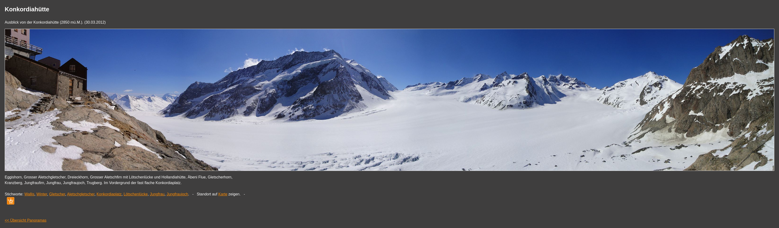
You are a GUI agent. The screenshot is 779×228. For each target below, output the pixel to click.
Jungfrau (157, 194)
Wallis (29, 194)
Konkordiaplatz (109, 194)
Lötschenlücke (136, 194)
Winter (42, 194)
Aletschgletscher (80, 194)
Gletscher (57, 194)
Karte (222, 194)
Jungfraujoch (177, 194)
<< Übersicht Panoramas (25, 220)
